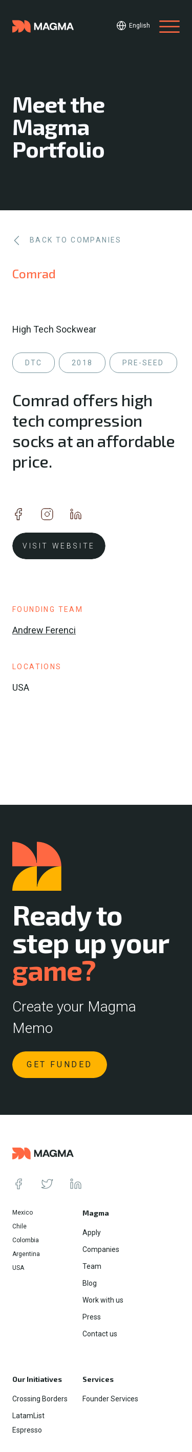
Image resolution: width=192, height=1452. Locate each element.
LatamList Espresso (28, 1423)
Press (91, 1317)
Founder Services (110, 1399)
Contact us (99, 1334)
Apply (91, 1232)
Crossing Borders (40, 1399)
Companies (100, 1249)
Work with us (102, 1300)
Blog (89, 1283)
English (139, 25)
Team (91, 1266)
